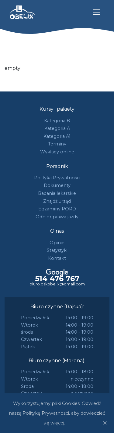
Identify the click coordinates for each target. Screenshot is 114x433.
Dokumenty (57, 185)
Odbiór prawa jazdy (57, 217)
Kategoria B (57, 120)
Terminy (57, 144)
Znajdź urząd (57, 201)
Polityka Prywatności (57, 178)
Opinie (57, 242)
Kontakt (57, 258)
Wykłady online (57, 152)
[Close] (105, 423)
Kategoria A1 (57, 136)
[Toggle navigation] (96, 12)
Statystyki (57, 250)
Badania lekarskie (57, 193)
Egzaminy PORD (57, 209)
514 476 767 (57, 278)
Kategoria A (57, 128)
